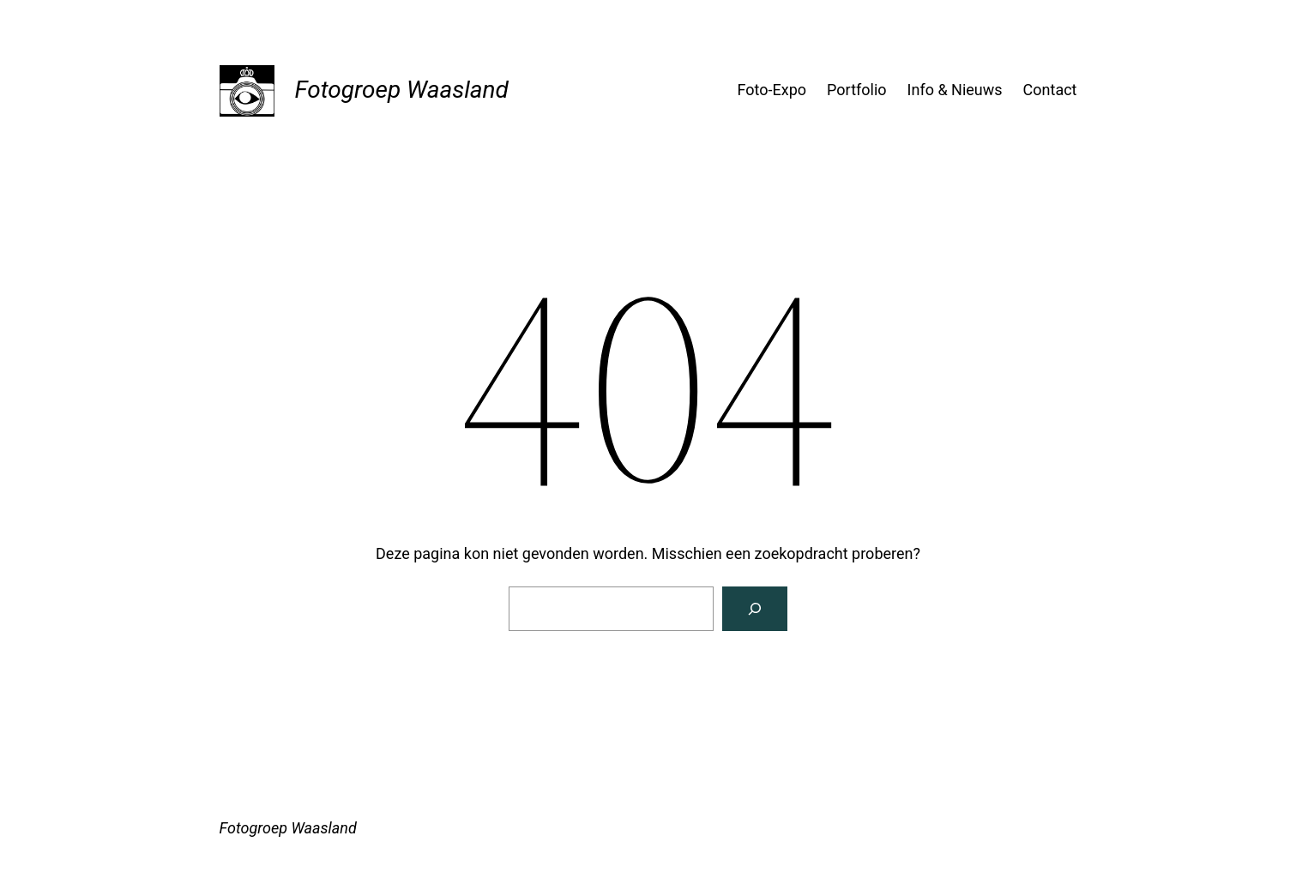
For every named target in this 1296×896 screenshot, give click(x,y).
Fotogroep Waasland (402, 89)
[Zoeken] (754, 608)
